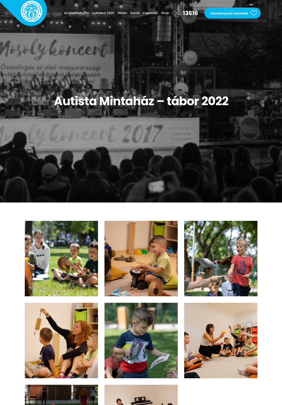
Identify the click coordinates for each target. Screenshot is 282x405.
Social (134, 13)
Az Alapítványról (76, 13)
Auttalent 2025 (103, 13)
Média (122, 13)
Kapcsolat (150, 13)
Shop (165, 13)
